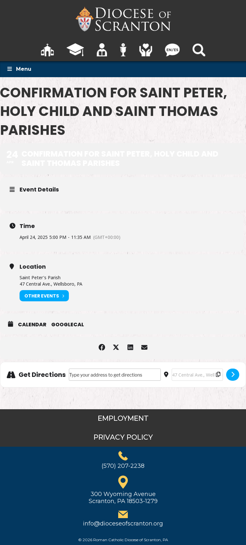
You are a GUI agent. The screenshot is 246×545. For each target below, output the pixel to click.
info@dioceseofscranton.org (123, 523)
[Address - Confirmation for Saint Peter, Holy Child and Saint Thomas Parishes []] (115, 375)
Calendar (32, 324)
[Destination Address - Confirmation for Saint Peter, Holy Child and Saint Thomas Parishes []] (197, 375)
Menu (18, 69)
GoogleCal (67, 324)
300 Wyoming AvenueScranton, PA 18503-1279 (123, 498)
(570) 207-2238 (123, 465)
